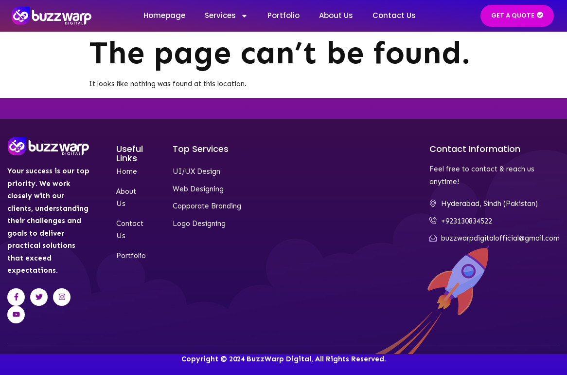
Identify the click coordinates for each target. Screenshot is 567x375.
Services (226, 15)
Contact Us (394, 15)
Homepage (164, 15)
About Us (336, 15)
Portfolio (283, 15)
